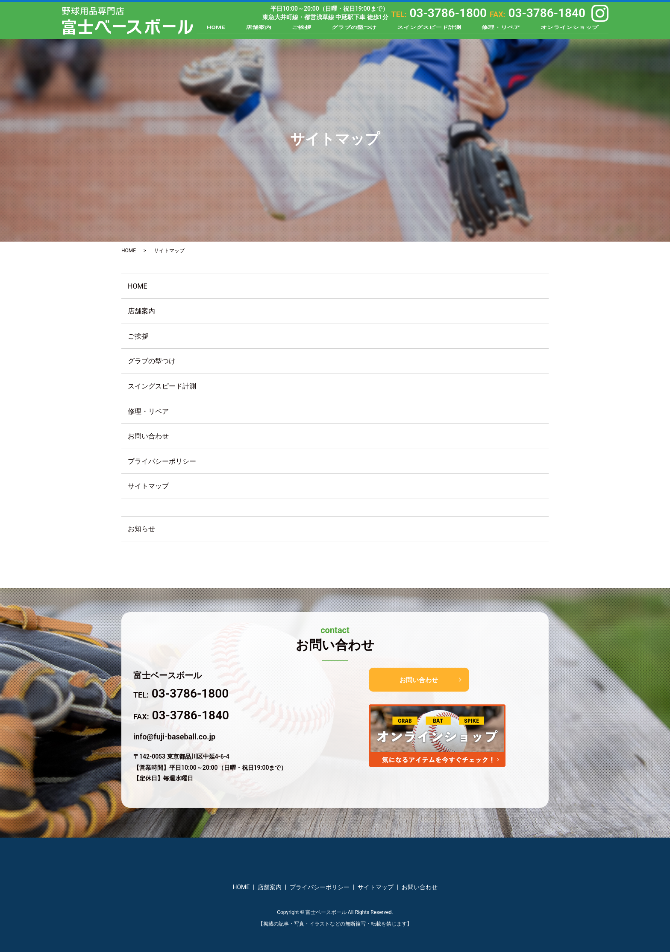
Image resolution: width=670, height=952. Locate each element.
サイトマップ (148, 486)
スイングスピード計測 (429, 31)
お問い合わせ (148, 436)
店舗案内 (258, 31)
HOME (216, 31)
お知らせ (141, 529)
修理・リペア (501, 31)
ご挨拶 (301, 31)
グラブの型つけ (354, 31)
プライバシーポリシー (162, 461)
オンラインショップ (569, 31)
